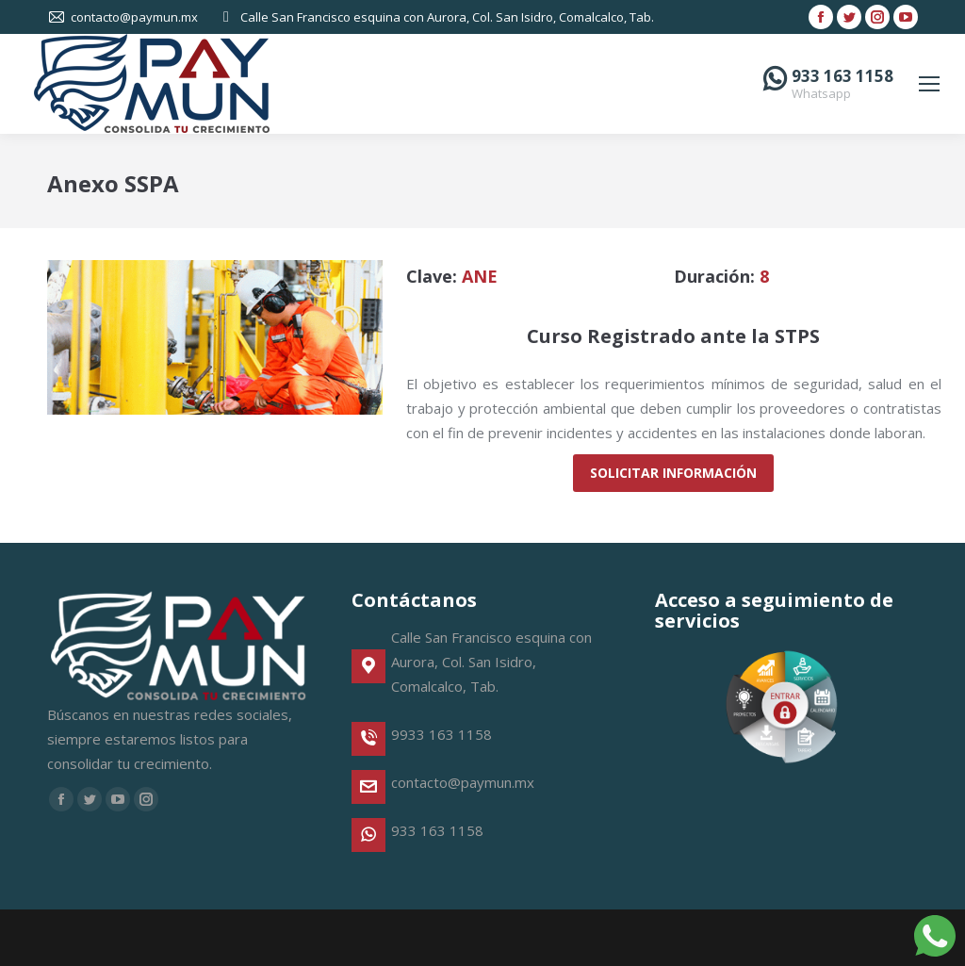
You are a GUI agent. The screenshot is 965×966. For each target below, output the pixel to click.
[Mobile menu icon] (929, 84)
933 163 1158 (842, 76)
